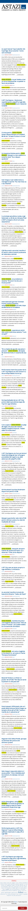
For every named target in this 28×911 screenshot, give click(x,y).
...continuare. (20, 74)
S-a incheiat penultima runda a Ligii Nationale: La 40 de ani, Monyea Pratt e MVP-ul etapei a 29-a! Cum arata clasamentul (14, 219)
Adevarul (14, 336)
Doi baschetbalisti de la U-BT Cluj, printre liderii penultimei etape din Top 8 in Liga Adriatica (13, 402)
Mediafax (14, 309)
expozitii (9, 895)
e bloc (14, 888)
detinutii (13, 894)
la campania (8, 885)
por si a (18, 888)
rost (17, 882)
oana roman (3, 882)
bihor (21, 892)
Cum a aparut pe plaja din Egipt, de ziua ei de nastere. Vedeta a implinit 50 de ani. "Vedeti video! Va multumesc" (14, 427)
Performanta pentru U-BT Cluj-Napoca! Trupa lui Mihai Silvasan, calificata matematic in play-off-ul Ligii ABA (13, 831)
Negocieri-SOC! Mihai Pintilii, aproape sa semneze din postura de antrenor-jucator (14, 740)
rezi (12, 886)
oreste (6, 884)
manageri (5, 886)
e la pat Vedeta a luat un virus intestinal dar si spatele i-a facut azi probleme (13, 81)
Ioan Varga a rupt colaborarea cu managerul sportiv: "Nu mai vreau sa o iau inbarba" (14, 182)
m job (13, 895)
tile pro (21, 886)
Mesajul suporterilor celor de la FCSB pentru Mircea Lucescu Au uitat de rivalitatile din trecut (14, 520)
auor (4, 889)
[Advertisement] (14, 28)
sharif (20, 894)
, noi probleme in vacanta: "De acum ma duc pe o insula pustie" (12, 281)
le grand (25, 894)
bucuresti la (4, 894)
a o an (26, 884)
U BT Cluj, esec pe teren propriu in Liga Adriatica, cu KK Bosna (13, 568)
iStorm (15, 902)
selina (9, 894)
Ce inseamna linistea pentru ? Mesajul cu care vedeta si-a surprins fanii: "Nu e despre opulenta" (14, 156)
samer (13, 885)
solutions (16, 886)
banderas (15, 890)
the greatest (16, 889)
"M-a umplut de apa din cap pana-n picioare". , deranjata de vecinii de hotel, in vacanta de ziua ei (14, 352)
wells (25, 886)
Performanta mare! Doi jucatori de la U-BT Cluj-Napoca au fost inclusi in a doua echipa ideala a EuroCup (14, 371)
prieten (13, 884)
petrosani (8, 892)
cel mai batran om (20, 885)
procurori (18, 895)
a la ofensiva (7, 888)
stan (2, 888)
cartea (3, 885)
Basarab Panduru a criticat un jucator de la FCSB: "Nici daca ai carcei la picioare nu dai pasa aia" (14, 680)
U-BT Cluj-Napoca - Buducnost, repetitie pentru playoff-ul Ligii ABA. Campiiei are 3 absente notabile (14, 103)
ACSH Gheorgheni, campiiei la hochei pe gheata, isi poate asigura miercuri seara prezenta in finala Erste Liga (13, 804)
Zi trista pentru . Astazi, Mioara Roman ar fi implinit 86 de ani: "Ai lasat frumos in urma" (13, 134)
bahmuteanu (5, 890)
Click (13, 85)
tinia (25, 892)
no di (11, 889)
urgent (8, 889)
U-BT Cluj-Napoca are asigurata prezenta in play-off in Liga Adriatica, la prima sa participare (14, 858)
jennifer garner (19, 884)
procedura (24, 888)
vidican (21, 882)
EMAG (14, 880)
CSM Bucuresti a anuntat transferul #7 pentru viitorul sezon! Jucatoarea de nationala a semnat (14, 252)
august (13, 882)
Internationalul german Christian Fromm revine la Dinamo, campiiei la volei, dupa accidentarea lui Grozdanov (14, 304)
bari (18, 894)
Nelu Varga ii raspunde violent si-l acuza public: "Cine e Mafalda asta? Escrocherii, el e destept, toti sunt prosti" (13, 774)
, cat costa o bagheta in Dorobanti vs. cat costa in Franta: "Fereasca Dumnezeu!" (13, 653)
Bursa (13, 571)
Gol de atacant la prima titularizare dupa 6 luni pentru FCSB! (13, 490)
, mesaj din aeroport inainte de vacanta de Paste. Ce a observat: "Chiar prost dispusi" (13, 550)
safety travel (21, 890)
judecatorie (14, 892)
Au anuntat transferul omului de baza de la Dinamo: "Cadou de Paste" (14, 593)
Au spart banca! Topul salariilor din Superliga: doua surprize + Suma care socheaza (13, 51)
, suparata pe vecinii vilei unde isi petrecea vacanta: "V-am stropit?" (14, 332)
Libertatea (14, 432)
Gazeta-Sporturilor (16, 54)
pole (9, 884)
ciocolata (22, 889)
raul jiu (9, 882)
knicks (10, 890)
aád (10, 886)
